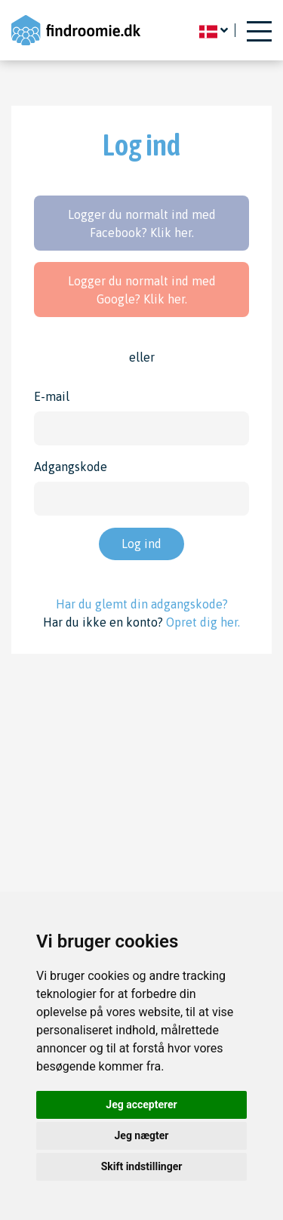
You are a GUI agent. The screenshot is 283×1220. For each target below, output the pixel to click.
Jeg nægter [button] (142, 1135)
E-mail (51, 396)
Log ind (141, 543)
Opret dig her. (203, 622)
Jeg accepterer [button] (141, 1104)
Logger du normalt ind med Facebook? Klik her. (142, 223)
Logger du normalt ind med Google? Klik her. (142, 290)
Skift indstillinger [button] (142, 1166)
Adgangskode (70, 466)
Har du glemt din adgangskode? (142, 604)
